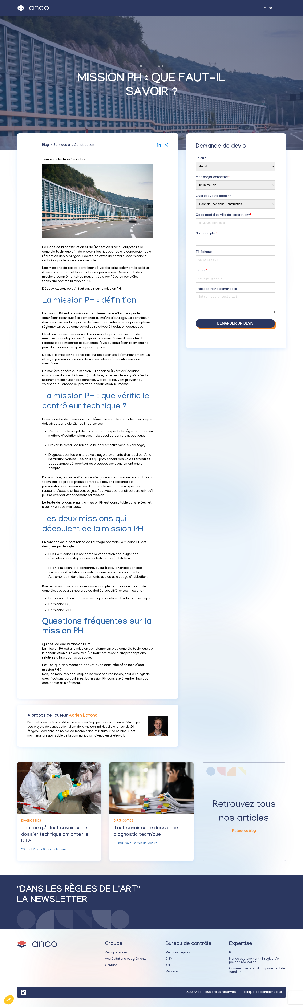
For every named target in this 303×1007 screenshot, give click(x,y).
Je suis (201, 160)
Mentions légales (178, 957)
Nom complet (207, 235)
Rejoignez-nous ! (117, 957)
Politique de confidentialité (262, 996)
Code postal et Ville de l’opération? (223, 216)
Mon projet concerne (212, 178)
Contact (111, 969)
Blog (45, 146)
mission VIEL (62, 611)
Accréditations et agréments (126, 963)
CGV (169, 963)
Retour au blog (244, 834)
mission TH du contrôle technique (78, 600)
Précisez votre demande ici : (217, 290)
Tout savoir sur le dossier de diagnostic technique (151, 834)
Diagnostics (31, 822)
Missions (172, 976)
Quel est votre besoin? (213, 197)
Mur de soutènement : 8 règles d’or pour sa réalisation (254, 965)
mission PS (61, 606)
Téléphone (204, 253)
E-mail (201, 272)
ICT (168, 969)
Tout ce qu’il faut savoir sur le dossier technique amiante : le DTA (59, 837)
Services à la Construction (73, 146)
